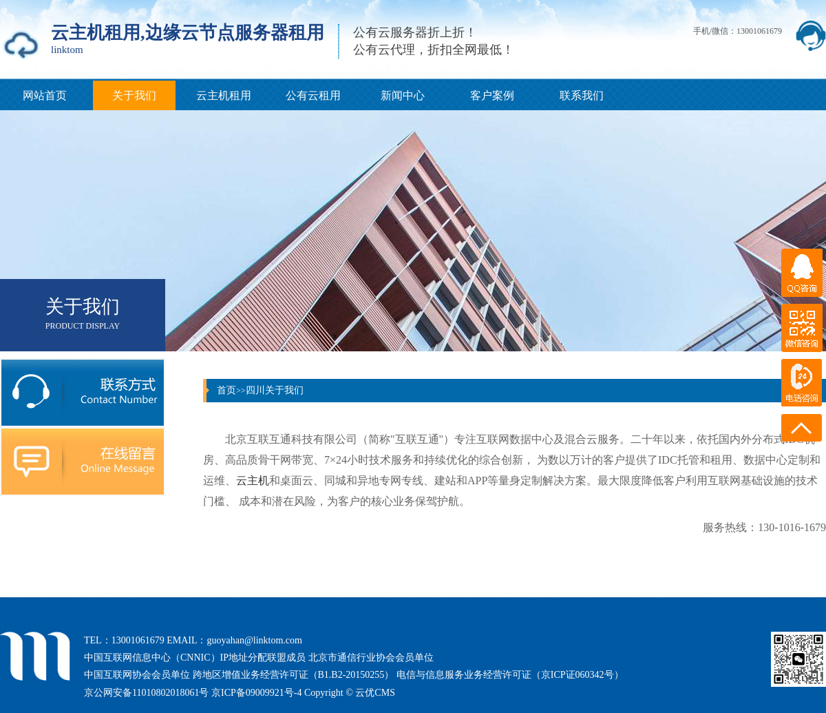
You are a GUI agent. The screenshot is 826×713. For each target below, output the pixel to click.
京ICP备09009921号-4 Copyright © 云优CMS (303, 693)
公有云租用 (313, 95)
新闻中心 (403, 95)
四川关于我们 (275, 390)
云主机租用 (223, 95)
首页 (226, 390)
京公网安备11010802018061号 (147, 693)
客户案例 (492, 95)
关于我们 (134, 95)
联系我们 (582, 95)
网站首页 (45, 95)
